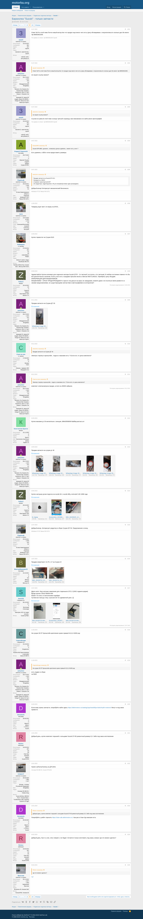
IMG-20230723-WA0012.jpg (41, 620)
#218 (128, 630)
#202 (128, 63)
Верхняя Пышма (24, 160)
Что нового (25, 7)
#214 (128, 490)
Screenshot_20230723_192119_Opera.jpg (63, 620)
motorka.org (24, 917)
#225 (128, 865)
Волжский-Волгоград (23, 224)
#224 (128, 834)
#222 (128, 763)
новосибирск (25, 255)
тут (32, 877)
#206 (128, 203)
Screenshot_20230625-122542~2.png (61, 517)
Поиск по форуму (30, 10)
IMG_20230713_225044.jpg (58, 580)
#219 (128, 660)
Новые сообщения (17, 10)
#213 (128, 447)
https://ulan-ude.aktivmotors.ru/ (62, 817)
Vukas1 (21, 281)
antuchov (21, 73)
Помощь (125, 911)
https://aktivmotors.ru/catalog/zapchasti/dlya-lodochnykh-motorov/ (89, 707)
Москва (27, 363)
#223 (128, 805)
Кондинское (25, 649)
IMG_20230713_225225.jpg (41, 580)
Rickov (20, 743)
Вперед (37, 25)
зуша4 (21, 40)
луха (21, 214)
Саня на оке (21, 354)
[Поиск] (127, 7)
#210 (128, 343)
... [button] (22, 25)
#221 (128, 733)
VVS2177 (21, 774)
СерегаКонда (21, 640)
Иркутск (27, 723)
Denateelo (21, 715)
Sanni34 (21, 598)
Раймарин (21, 244)
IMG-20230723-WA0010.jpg (75, 620)
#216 (128, 558)
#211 (128, 374)
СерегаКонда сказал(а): (40, 665)
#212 (128, 418)
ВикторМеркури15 (21, 569)
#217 (128, 588)
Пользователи (37, 7)
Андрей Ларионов (21, 151)
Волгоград (26, 607)
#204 (128, 140)
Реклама (31, 917)
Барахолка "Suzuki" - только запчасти (32, 18)
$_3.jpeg (35, 517)
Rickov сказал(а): (38, 810)
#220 (128, 704)
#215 (128, 524)
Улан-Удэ (26, 754)
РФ (28, 578)
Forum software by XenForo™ (29, 915)
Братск (27, 437)
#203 (128, 107)
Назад (15, 25)
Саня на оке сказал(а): (39, 379)
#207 (128, 234)
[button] (30, 7)
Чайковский (25, 884)
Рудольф (20, 180)
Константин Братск (21, 429)
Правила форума (116, 911)
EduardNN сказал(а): (39, 145)
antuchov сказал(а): (38, 112)
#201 (128, 29)
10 (32, 25)
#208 (128, 271)
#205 (128, 169)
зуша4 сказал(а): (38, 68)
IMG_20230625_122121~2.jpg (76, 517)
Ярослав (21, 875)
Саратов (26, 290)
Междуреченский (24, 84)
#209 (128, 300)
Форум (15, 7)
